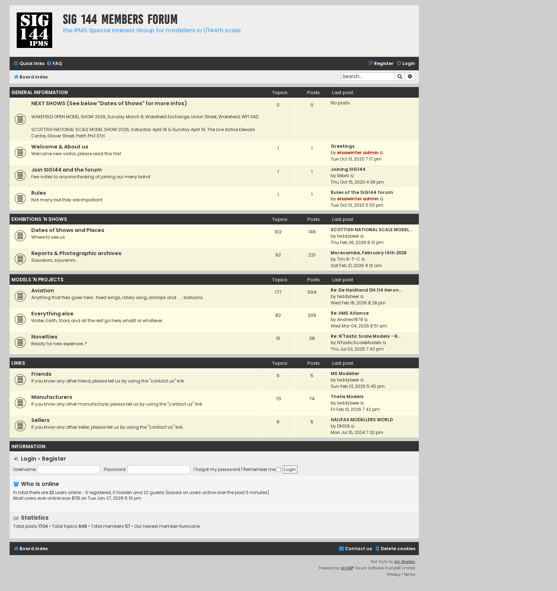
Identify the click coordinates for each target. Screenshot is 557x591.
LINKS (18, 363)
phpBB (346, 568)
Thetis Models (347, 397)
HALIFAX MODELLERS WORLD (362, 420)
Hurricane (189, 526)
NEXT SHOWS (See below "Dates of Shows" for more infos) (109, 103)
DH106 (343, 426)
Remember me (262, 469)
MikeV (343, 176)
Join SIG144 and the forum (66, 169)
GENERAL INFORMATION (39, 92)
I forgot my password (217, 469)
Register (54, 458)
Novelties (44, 336)
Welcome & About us (59, 146)
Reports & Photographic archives (76, 253)
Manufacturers (51, 397)
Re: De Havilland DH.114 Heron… (366, 290)
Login (28, 458)
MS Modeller (345, 373)
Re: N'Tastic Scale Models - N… (366, 336)
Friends (41, 374)
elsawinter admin (358, 153)
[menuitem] (54, 64)
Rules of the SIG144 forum (362, 192)
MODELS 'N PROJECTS (37, 279)
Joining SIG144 (348, 169)
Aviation (42, 290)
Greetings (343, 146)
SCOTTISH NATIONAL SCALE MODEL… (371, 230)
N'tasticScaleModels (359, 343)
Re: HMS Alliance (350, 313)
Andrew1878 (350, 319)
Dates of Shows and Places (67, 230)
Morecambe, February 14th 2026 (369, 253)
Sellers (40, 420)
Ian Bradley (404, 561)
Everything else (52, 313)
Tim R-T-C (348, 259)
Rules (38, 192)
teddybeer (348, 236)
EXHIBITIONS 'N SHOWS (39, 219)
